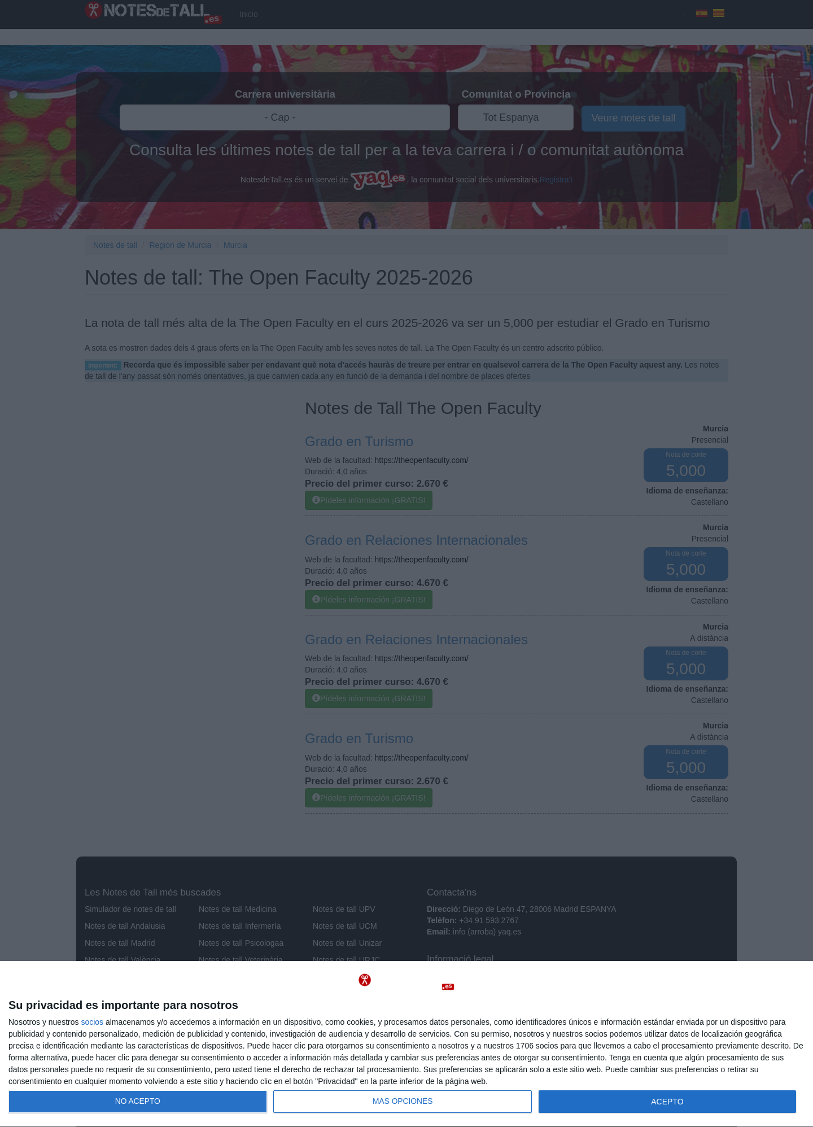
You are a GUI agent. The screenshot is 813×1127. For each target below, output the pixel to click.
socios (92, 1022)
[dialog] (406, 1044)
